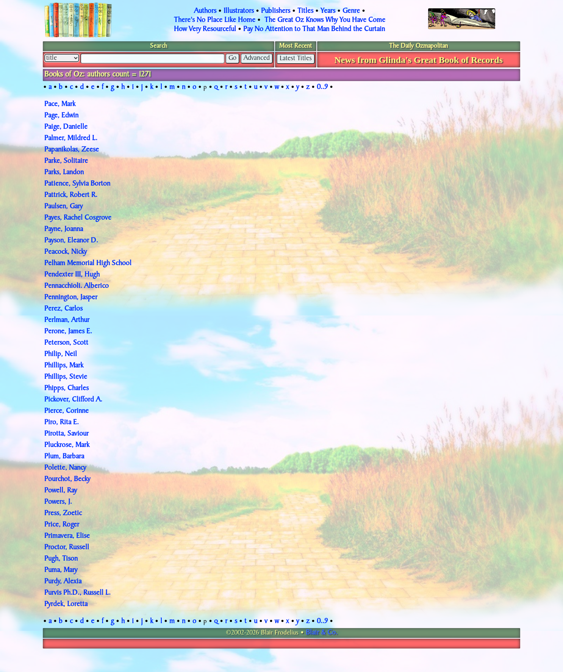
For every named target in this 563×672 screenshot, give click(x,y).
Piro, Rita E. (61, 423)
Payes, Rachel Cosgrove (77, 218)
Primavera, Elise (67, 536)
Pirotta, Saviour (66, 434)
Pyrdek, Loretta (66, 604)
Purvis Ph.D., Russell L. (77, 593)
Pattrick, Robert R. (70, 195)
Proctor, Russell (66, 548)
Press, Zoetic (63, 513)
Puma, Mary (60, 570)
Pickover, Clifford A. (73, 400)
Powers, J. (58, 502)
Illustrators (239, 11)
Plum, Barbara (64, 457)
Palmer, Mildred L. (70, 138)
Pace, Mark (59, 104)
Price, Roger (61, 525)
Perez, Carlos (63, 309)
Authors (205, 11)
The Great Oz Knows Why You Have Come (324, 20)
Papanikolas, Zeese (71, 150)
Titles (305, 11)
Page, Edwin (61, 116)
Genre (351, 11)
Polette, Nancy (65, 468)
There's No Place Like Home (214, 20)
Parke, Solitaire (66, 161)
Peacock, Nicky (65, 252)
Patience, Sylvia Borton (77, 184)
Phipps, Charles (66, 388)
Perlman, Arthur (66, 320)
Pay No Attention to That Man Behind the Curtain (314, 29)
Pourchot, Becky (67, 479)
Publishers (275, 11)
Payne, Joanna (63, 229)
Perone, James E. (68, 332)
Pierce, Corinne (66, 411)
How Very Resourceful (205, 29)
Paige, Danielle (66, 127)
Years (328, 11)
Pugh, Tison (61, 559)
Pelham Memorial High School (87, 263)
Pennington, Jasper (70, 298)
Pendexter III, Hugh (72, 275)
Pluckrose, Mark (66, 445)
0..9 (322, 87)
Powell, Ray (60, 491)
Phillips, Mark (63, 366)
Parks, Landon (64, 173)
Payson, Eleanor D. (71, 241)
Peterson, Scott (66, 343)
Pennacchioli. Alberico (76, 286)
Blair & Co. (322, 633)
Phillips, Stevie (65, 377)
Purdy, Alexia (62, 582)
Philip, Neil (60, 354)
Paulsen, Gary (63, 207)
